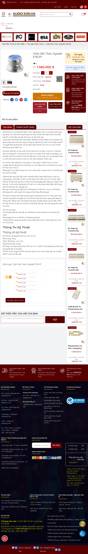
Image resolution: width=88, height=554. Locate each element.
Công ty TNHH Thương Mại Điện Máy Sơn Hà (14, 439)
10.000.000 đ (76, 312)
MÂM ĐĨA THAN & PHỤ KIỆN (13, 44)
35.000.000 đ (76, 156)
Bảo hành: (37, 89)
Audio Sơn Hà (72, 393)
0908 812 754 (11, 2)
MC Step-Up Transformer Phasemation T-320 (76, 190)
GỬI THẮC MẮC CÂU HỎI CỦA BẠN (19, 313)
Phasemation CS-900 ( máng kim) (75, 347)
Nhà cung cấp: (38, 77)
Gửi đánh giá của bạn (15, 300)
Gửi (55, 319)
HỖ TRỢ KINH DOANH (8, 387)
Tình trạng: (37, 81)
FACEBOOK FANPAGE (74, 387)
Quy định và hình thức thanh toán (52, 407)
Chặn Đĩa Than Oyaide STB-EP (58, 44)
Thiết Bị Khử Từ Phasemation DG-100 (75, 308)
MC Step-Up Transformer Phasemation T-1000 (74, 268)
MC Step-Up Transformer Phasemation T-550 (76, 151)
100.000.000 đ (76, 273)
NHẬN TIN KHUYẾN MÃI (39, 438)
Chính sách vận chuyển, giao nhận (52, 417)
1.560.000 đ (45, 67)
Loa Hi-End (51, 523)
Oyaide (48, 77)
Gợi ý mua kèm (74, 127)
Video (66, 7)
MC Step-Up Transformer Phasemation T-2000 (74, 229)
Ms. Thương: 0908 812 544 (30, 2)
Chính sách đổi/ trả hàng (53, 403)
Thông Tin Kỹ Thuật (25, 127)
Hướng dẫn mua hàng (52, 400)
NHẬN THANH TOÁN (38, 452)
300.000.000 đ (76, 234)
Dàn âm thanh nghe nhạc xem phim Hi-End (63, 526)
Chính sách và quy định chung (52, 421)
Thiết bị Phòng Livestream (57, 540)
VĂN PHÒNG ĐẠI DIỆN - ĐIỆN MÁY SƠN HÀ (71, 496)
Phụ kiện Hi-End (74, 540)
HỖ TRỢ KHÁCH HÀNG (51, 387)
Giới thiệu (57, 7)
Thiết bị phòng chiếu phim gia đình (60, 533)
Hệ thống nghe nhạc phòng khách (60, 519)
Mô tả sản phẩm (10, 119)
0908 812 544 (6, 423)
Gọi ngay (78, 56)
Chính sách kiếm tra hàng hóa (53, 393)
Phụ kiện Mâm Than (35, 44)
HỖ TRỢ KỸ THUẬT (28, 387)
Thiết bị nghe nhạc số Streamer (59, 537)
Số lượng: (36, 73)
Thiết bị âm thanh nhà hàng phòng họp (62, 530)
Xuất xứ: (36, 85)
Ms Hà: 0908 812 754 (25, 549)
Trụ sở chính (5, 495)
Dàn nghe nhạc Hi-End (55, 516)
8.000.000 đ (76, 352)
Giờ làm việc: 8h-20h (49, 2)
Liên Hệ (73, 7)
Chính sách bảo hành (51, 397)
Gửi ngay (56, 445)
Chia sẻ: (6, 100)
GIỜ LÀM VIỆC (5, 515)
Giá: (34, 67)
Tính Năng (7, 127)
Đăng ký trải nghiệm (11, 93)
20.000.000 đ (76, 195)
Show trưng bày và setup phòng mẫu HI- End (42, 496)
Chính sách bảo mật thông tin (53, 412)
